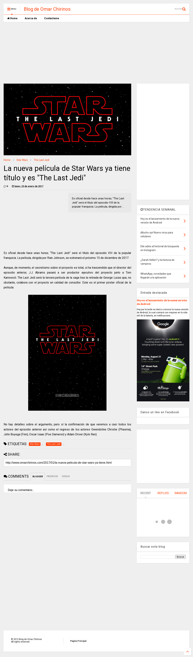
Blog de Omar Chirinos (47, 9)
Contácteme (51, 18)
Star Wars (22, 160)
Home (12, 18)
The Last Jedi (41, 160)
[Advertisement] (96, 52)
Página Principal (78, 641)
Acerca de (31, 18)
